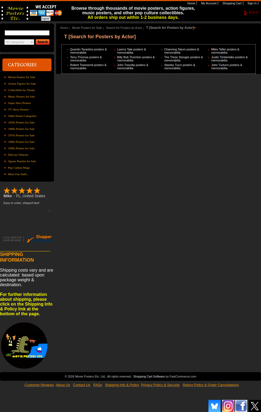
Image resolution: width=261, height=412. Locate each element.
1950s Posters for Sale (21, 122)
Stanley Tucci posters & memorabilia (179, 66)
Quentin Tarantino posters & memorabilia (88, 51)
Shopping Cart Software (149, 376)
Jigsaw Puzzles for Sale (22, 161)
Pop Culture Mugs (19, 167)
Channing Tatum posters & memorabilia (181, 51)
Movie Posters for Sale (21, 77)
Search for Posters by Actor (124, 27)
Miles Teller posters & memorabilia (225, 51)
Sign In (252, 3)
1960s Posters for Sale (21, 128)
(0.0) (253, 12)
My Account (208, 3)
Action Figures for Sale (22, 83)
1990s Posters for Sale (21, 148)
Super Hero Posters (19, 103)
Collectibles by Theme (21, 90)
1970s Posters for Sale (21, 135)
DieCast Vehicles (18, 154)
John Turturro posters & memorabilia (226, 66)
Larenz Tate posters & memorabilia (131, 51)
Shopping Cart (231, 3)
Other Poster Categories (22, 115)
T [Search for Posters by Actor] (170, 28)
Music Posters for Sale (21, 96)
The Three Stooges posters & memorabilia (183, 59)
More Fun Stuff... (18, 174)
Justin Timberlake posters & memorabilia (229, 59)
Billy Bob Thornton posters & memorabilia (135, 59)
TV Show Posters (18, 109)
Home (191, 3)
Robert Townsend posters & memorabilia (88, 66)
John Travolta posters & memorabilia (132, 66)
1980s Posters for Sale (21, 141)
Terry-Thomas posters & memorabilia (86, 59)
